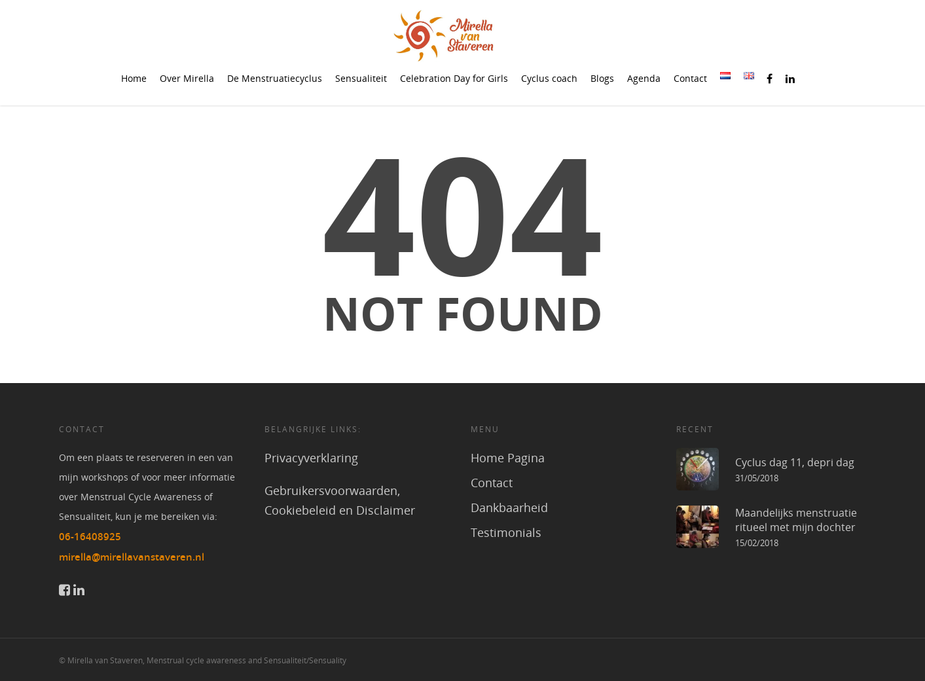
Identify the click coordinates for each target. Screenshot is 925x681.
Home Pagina (508, 458)
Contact (690, 78)
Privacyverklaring (311, 458)
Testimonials (506, 532)
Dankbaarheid (509, 507)
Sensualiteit (361, 78)
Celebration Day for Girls (454, 78)
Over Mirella (187, 78)
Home (134, 78)
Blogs (602, 78)
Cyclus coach (549, 78)
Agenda (644, 78)
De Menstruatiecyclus (274, 78)
